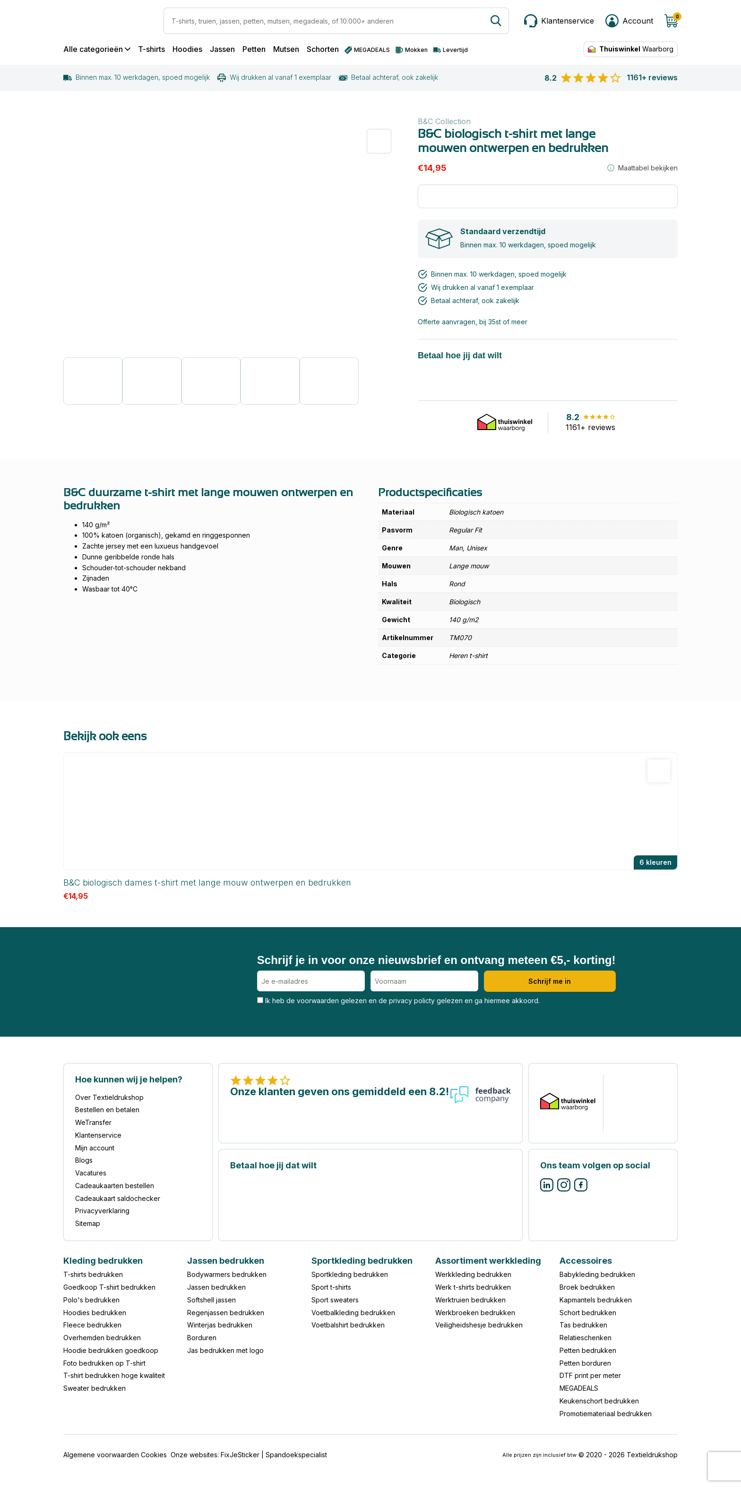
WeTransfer (93, 1122)
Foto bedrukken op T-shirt (104, 1363)
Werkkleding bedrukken (473, 1274)
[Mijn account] (629, 20)
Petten (254, 49)
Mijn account (94, 1148)
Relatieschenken (586, 1338)
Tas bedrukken (583, 1325)
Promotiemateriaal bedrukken (606, 1414)
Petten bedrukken (588, 1350)
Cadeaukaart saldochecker (117, 1198)
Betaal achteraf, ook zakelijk (388, 77)
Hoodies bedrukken (94, 1313)
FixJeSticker (240, 1455)
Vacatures (90, 1173)
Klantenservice (98, 1135)
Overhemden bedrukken (102, 1338)
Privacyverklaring (102, 1211)
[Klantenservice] (559, 20)
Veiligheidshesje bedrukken (479, 1325)
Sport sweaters (335, 1300)
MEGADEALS (579, 1388)
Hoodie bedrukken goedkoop (110, 1350)
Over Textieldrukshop (109, 1097)
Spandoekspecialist (296, 1455)
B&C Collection (444, 121)
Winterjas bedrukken (219, 1325)
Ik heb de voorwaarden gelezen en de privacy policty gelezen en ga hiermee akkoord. (398, 1001)
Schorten (323, 49)
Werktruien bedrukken (470, 1300)
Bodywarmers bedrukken (227, 1274)
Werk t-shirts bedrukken (473, 1287)
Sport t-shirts (331, 1287)
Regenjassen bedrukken (225, 1313)
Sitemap (87, 1223)
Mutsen (286, 49)
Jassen (222, 49)
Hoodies (187, 49)
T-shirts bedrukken (93, 1274)
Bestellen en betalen (107, 1110)
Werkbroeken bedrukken (475, 1313)
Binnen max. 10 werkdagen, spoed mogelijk (136, 77)
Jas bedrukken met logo (225, 1350)
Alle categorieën (96, 49)
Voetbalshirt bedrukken (348, 1325)
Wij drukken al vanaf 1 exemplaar (274, 77)
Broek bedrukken (587, 1287)
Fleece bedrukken (92, 1325)
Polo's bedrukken (91, 1300)
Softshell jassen (211, 1300)
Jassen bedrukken (216, 1287)
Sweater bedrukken (94, 1388)
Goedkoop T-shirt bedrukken (109, 1287)
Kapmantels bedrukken (596, 1300)
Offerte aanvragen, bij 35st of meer (472, 322)
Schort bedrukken (588, 1313)
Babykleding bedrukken (597, 1274)
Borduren (201, 1338)
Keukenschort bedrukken (599, 1401)
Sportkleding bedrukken (349, 1274)
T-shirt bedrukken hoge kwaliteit (114, 1375)
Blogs (84, 1160)
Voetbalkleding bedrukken (353, 1313)
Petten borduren (585, 1363)
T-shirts (151, 49)
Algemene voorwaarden (101, 1455)
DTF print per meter (590, 1375)
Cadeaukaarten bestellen (114, 1186)
